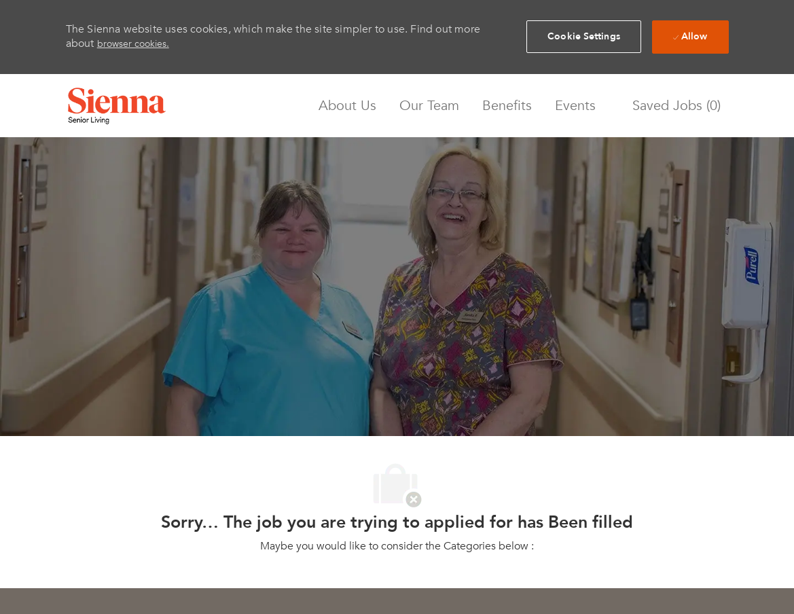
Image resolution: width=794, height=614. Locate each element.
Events (575, 106)
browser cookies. (133, 43)
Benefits (507, 106)
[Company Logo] (117, 106)
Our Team (429, 106)
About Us (347, 106)
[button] (583, 36)
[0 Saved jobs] (673, 105)
